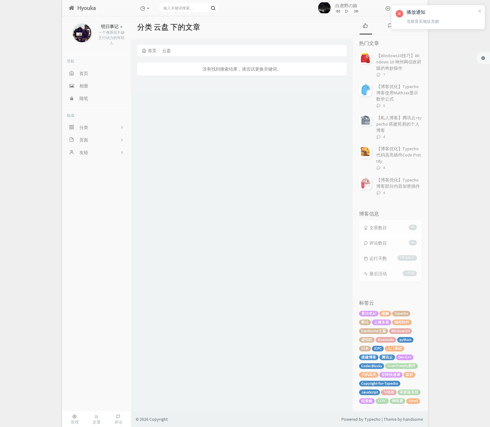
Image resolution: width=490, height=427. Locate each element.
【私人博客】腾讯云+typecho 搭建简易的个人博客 (399, 124)
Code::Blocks (371, 366)
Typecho (401, 313)
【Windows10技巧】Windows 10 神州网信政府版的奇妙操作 (398, 62)
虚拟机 (366, 339)
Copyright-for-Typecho (379, 383)
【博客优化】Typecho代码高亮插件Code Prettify (398, 155)
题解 (385, 313)
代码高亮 (368, 374)
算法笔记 (368, 313)
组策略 (366, 401)
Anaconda (386, 339)
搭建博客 (368, 357)
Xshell (413, 401)
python (405, 339)
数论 (365, 322)
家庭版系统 (409, 392)
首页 (149, 50)
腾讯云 (387, 357)
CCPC (382, 401)
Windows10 (400, 331)
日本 (365, 348)
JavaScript (369, 392)
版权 (409, 374)
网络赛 (397, 401)
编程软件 (401, 322)
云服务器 (381, 322)
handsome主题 (373, 331)
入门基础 (394, 348)
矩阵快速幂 (391, 374)
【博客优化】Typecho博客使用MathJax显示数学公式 (397, 93)
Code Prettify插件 (401, 366)
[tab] (365, 25)
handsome (413, 419)
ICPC (378, 348)
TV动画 (388, 392)
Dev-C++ (404, 357)
